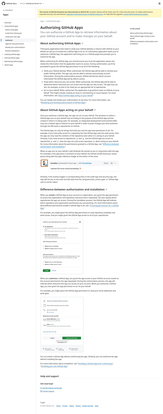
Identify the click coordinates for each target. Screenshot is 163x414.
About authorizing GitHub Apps (61, 43)
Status (71, 406)
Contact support (47, 391)
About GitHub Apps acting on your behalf (75, 95)
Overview (7, 23)
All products (8, 10)
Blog (96, 406)
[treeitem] (19, 22)
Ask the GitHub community (51, 388)
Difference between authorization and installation (73, 189)
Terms (58, 406)
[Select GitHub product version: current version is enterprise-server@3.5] (32, 3)
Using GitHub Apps (53, 21)
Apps (5, 14)
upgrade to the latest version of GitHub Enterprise (85, 14)
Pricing (78, 406)
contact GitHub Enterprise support (135, 14)
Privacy (65, 406)
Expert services (87, 406)
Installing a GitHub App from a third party (95, 363)
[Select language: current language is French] (159, 3)
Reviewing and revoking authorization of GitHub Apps (63, 102)
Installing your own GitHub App (54, 366)
